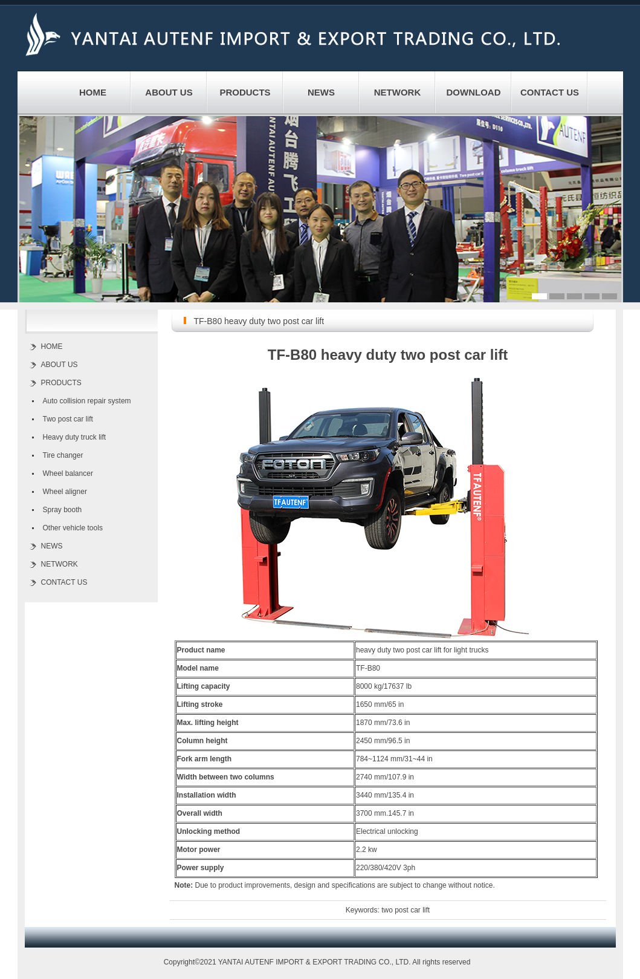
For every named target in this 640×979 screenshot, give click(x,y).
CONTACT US (549, 92)
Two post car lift (68, 419)
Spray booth (62, 510)
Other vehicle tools (73, 528)
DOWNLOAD (474, 92)
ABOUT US (168, 92)
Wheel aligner (65, 491)
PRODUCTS (244, 92)
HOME (92, 92)
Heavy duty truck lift (74, 437)
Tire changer (63, 455)
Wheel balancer (68, 473)
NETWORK (397, 92)
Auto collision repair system (87, 401)
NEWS (321, 92)
